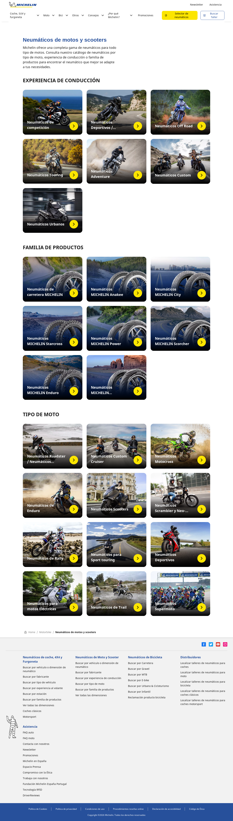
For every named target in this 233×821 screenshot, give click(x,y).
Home (29, 632)
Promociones (145, 15)
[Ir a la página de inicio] (23, 4)
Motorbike (45, 632)
